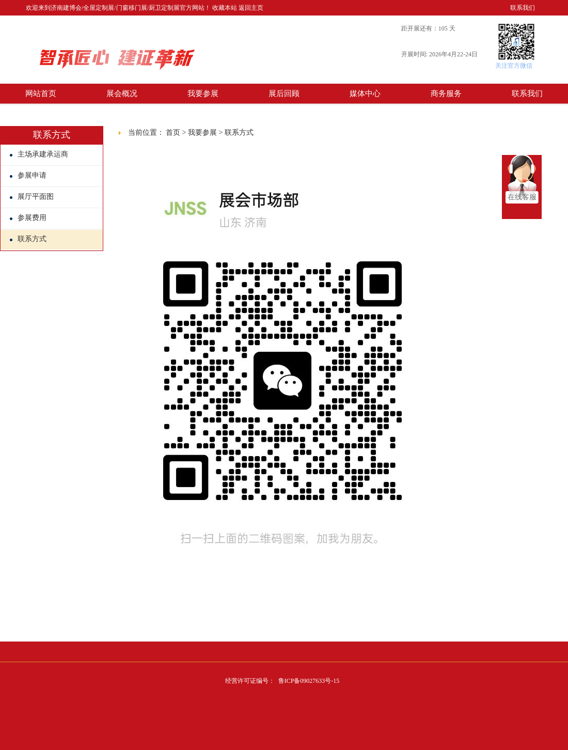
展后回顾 (284, 93)
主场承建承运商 (39, 154)
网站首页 (40, 93)
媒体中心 (365, 93)
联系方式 (28, 239)
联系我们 (522, 7)
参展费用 (28, 218)
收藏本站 (224, 7)
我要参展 (202, 93)
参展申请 (28, 175)
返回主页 (251, 7)
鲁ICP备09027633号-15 (309, 680)
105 (443, 28)
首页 (173, 132)
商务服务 (446, 93)
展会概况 (121, 93)
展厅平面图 (32, 196)
